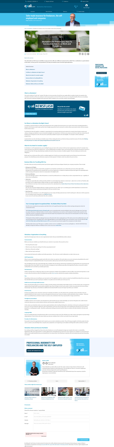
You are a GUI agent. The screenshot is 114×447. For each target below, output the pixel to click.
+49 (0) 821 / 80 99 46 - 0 (32, 1)
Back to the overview (29, 58)
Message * (27, 423)
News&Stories (30, 28)
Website (26, 420)
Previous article (33, 381)
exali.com (30, 6)
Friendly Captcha (43, 436)
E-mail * (26, 416)
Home (26, 28)
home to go (54, 273)
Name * (26, 413)
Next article (81, 381)
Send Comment (84, 439)
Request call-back (49, 1)
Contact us (66, 1)
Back (57, 381)
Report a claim (85, 1)
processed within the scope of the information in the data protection (55, 444)
